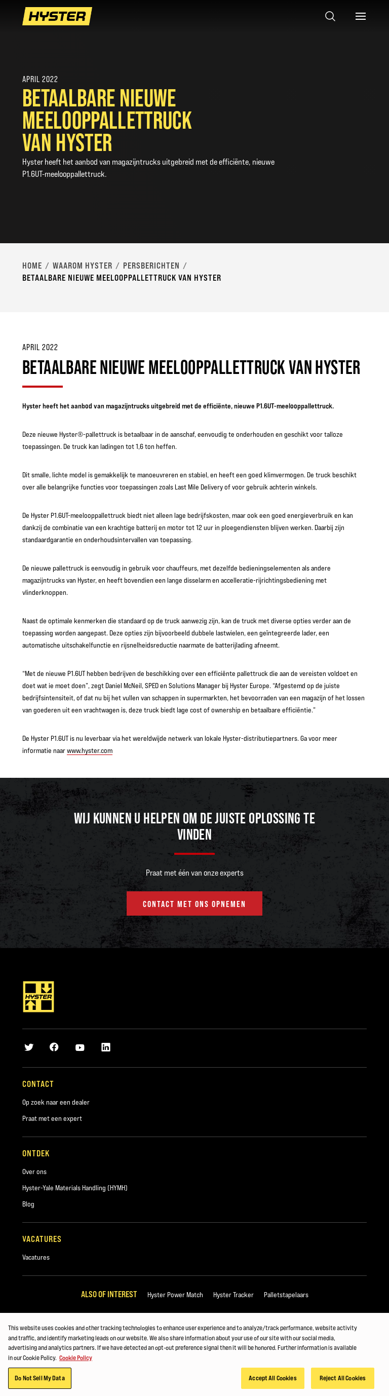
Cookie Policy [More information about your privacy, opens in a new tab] (75, 1359)
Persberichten (151, 265)
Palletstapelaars (286, 1295)
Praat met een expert (52, 1118)
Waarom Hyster (82, 265)
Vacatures (36, 1257)
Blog (28, 1204)
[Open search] (330, 16)
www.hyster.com (89, 750)
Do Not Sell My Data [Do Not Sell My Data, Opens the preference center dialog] (39, 1380)
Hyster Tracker (233, 1295)
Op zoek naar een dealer (56, 1102)
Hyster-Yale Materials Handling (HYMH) (75, 1188)
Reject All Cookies (343, 1380)
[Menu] (361, 16)
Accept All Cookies (272, 1380)
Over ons (34, 1171)
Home (32, 265)
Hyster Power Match (175, 1295)
